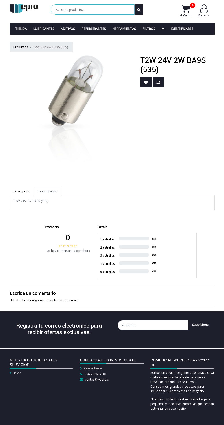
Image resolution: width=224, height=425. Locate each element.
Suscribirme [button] (200, 325)
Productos (20, 47)
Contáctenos (93, 368)
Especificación (48, 191)
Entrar (203, 10)
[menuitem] (21, 28)
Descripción (21, 191)
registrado (39, 300)
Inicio (17, 373)
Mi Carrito (187, 10)
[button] (162, 28)
